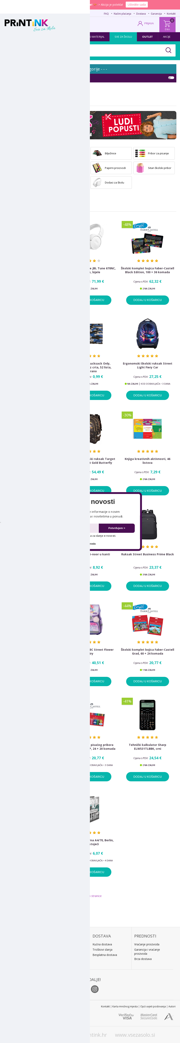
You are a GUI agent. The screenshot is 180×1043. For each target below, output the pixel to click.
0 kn (167, 29)
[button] (90, 502)
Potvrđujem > (116, 528)
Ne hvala (90, 543)
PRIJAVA (149, 23)
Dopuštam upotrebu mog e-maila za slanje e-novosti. (81, 535)
